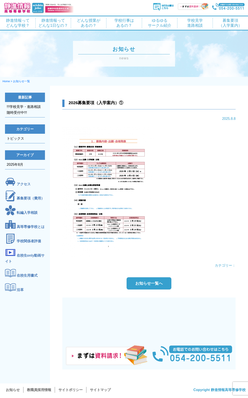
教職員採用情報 (39, 390)
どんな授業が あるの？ (88, 23)
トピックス (15, 138)
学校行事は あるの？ (124, 23)
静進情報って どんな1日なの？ (53, 23)
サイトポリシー (70, 390)
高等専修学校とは (31, 227)
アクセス (24, 184)
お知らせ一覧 (21, 81)
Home (6, 81)
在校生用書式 (27, 276)
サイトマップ (100, 390)
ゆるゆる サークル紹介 (159, 23)
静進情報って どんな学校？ (18, 23)
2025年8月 (15, 164)
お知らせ (13, 390)
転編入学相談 (27, 212)
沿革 (20, 290)
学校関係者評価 (29, 241)
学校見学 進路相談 (195, 23)
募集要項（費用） (31, 198)
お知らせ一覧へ (149, 283)
